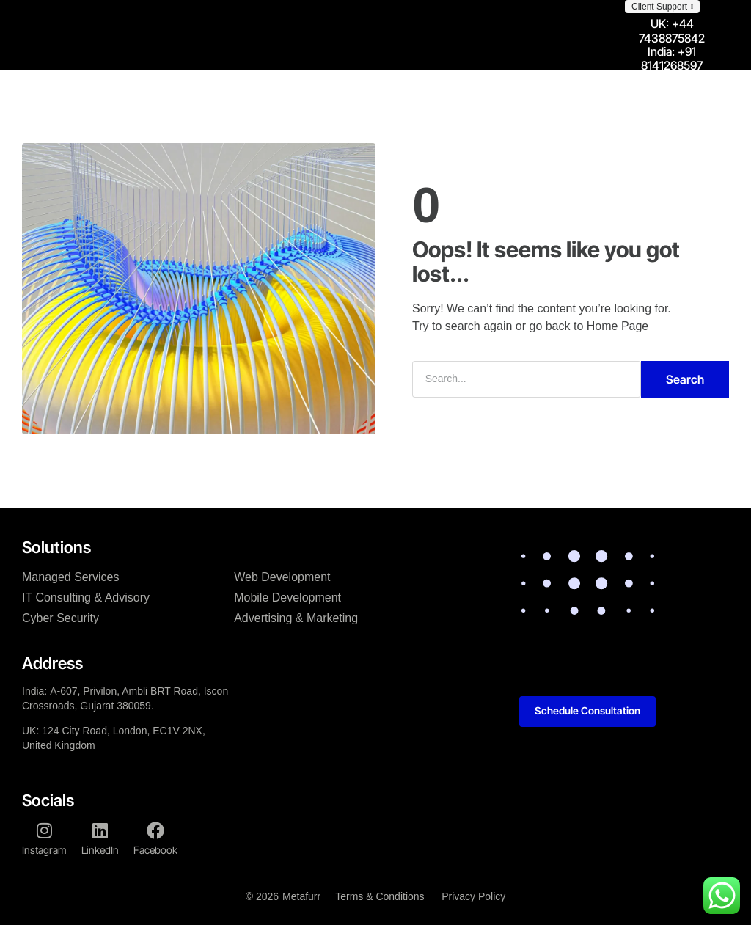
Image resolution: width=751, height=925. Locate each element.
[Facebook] (155, 829)
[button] (662, 6)
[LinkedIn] (100, 829)
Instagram (44, 849)
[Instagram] (45, 829)
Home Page (618, 325)
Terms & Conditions (378, 896)
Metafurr (301, 896)
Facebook (155, 849)
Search (685, 378)
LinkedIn (100, 849)
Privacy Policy (474, 896)
